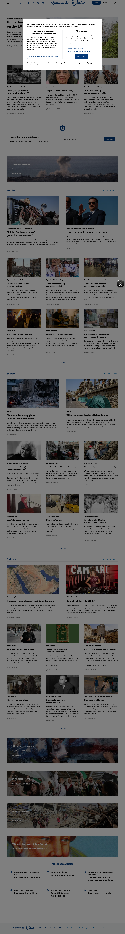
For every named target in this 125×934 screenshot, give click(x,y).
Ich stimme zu (81, 56)
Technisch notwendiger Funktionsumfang (43, 56)
